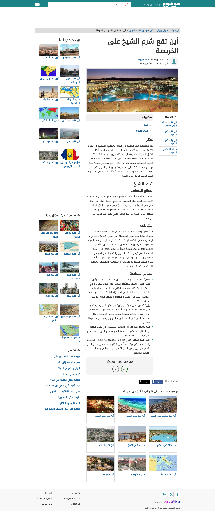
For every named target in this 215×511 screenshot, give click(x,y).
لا (115, 369)
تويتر (148, 381)
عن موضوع (75, 493)
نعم (124, 369)
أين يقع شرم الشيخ (170, 142)
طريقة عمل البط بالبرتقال (67, 357)
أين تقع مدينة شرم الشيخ (169, 124)
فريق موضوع (46, 504)
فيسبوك (159, 381)
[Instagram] (165, 494)
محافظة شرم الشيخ (170, 151)
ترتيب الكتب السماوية (69, 397)
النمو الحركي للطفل (70, 403)
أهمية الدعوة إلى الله (68, 362)
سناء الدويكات (142, 60)
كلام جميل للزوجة (71, 374)
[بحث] (126, 4)
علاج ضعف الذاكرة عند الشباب (65, 391)
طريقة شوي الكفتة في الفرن (65, 380)
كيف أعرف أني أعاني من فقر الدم (63, 386)
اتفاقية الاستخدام (44, 498)
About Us (75, 504)
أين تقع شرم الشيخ (170, 133)
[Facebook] (177, 494)
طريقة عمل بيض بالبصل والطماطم (62, 409)
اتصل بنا (48, 493)
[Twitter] (171, 494)
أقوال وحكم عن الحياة (69, 368)
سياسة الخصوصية (72, 498)
